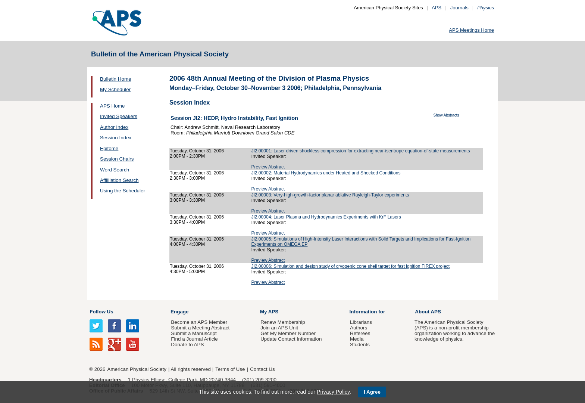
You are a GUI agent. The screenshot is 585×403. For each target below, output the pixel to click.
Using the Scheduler (122, 190)
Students (360, 344)
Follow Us (101, 311)
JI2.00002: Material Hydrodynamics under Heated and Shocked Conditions (325, 173)
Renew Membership (282, 322)
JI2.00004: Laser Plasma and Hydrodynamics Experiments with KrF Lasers (326, 217)
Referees (360, 333)
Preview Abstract (268, 167)
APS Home (112, 106)
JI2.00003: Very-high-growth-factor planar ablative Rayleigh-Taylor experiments (330, 195)
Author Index (114, 127)
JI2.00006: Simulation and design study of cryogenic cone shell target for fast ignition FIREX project (350, 266)
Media (357, 339)
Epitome (109, 148)
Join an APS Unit (279, 328)
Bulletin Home (115, 79)
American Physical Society (136, 369)
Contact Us (262, 369)
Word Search (114, 170)
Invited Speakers (118, 116)
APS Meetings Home (471, 30)
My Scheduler (115, 89)
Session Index (115, 137)
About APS (428, 311)
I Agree (372, 392)
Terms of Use (230, 369)
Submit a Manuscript (193, 333)
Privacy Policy (333, 392)
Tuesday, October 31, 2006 (197, 151)
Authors (358, 328)
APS (436, 7)
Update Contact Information (291, 339)
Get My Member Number (288, 333)
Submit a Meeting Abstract (200, 328)
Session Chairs (117, 159)
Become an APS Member (199, 322)
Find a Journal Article (194, 339)
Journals (459, 7)
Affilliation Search (119, 180)
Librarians (361, 322)
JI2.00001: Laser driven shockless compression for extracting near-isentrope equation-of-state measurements (360, 151)
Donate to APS (187, 344)
